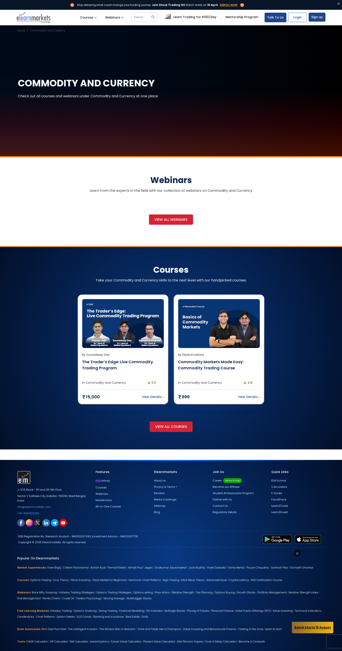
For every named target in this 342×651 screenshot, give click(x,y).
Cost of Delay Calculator (221, 641)
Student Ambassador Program (233, 493)
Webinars (114, 17)
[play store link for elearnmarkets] (278, 539)
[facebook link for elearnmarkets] (21, 523)
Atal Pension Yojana (190, 641)
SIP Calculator (59, 641)
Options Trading (40, 580)
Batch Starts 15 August (312, 627)
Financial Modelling (131, 611)
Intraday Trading (61, 611)
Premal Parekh (117, 567)
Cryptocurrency (239, 580)
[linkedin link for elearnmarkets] (46, 523)
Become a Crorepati (252, 641)
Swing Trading (108, 611)
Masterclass (104, 500)
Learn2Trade (279, 506)
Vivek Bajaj (54, 567)
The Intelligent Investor (82, 629)
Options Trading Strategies (113, 592)
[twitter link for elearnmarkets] (37, 523)
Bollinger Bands (175, 611)
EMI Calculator (79, 641)
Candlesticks (25, 616)
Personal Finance (222, 611)
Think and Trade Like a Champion (159, 629)
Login (297, 17)
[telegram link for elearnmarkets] (54, 523)
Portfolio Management (272, 592)
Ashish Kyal (98, 567)
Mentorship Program (242, 17)
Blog (157, 512)
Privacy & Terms (164, 487)
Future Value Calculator (126, 641)
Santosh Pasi (279, 567)
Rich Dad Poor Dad (54, 629)
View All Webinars (171, 219)
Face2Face (278, 499)
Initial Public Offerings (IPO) (253, 611)
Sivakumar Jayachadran (171, 567)
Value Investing (283, 611)
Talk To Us (275, 17)
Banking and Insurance (108, 616)
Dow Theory (61, 580)
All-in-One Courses (108, 506)
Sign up (317, 17)
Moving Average (114, 598)
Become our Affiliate (226, 487)
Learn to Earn (273, 629)
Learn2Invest (279, 512)
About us (160, 480)
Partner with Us (222, 499)
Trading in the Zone (250, 629)
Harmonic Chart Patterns (145, 580)
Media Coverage (165, 499)
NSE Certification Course (266, 580)
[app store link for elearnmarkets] (308, 539)
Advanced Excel (217, 580)
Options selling (143, 592)
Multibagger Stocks (139, 598)
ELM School (278, 480)
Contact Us (220, 506)
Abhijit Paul (135, 567)
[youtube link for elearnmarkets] (63, 523)
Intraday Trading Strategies (76, 592)
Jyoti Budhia (197, 567)
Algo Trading (171, 580)
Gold (145, 616)
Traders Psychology (89, 598)
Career (227, 480)
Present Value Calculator (159, 641)
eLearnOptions (99, 641)
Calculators (279, 487)
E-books (276, 493)
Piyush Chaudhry (257, 567)
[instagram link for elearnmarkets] (29, 523)
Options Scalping (85, 611)
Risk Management (29, 598)
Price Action (162, 592)
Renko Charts (51, 598)
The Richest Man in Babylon (117, 629)
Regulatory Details (225, 512)
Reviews (159, 493)
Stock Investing (81, 580)
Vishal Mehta (236, 567)
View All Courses (171, 426)
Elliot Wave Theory (193, 580)
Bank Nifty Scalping (44, 592)
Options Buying (225, 592)
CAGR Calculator (37, 641)
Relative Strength (183, 592)
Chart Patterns (45, 616)
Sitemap (159, 506)
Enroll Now (228, 5)
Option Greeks (65, 616)
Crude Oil (68, 598)
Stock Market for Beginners (109, 580)
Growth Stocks (246, 592)
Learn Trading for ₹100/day (190, 16)
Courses (88, 17)
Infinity (103, 481)
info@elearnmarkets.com (34, 507)
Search (145, 17)
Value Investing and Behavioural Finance (209, 629)
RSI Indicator (154, 611)
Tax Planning (204, 592)
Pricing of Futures (198, 611)
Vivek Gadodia (216, 567)
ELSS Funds (84, 616)
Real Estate (133, 616)
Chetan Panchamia (76, 567)
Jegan (149, 567)
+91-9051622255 (28, 513)
